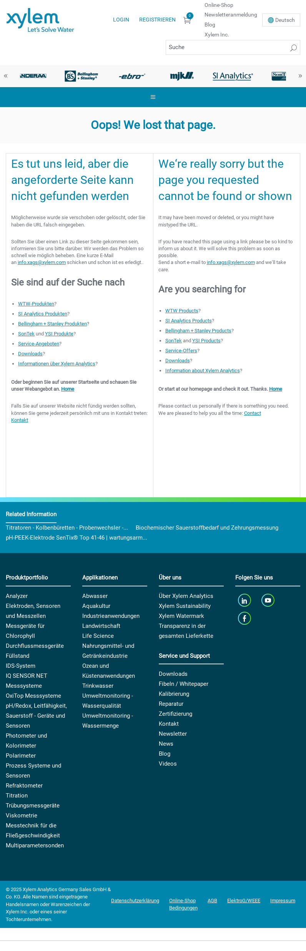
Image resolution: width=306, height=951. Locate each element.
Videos (168, 763)
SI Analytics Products (188, 321)
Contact (252, 413)
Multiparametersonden (35, 845)
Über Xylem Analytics (186, 596)
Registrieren (157, 20)
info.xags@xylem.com (42, 262)
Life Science (98, 635)
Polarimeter (21, 755)
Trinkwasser (97, 685)
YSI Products (206, 340)
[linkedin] (245, 600)
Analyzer (17, 596)
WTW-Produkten (36, 304)
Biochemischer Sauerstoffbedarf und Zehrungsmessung (207, 527)
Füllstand (17, 655)
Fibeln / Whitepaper (183, 683)
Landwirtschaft (101, 625)
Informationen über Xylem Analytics (56, 364)
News (166, 743)
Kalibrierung (174, 693)
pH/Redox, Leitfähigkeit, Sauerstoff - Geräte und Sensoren (36, 715)
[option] (31, 76)
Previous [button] (6, 76)
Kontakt (19, 420)
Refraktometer (24, 785)
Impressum (282, 900)
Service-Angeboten (38, 344)
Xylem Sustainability (185, 606)
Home (67, 389)
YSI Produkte (59, 334)
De (285, 20)
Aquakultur (96, 606)
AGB (212, 900)
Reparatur (171, 703)
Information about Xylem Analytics (202, 370)
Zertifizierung (175, 713)
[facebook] (245, 618)
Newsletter (173, 733)
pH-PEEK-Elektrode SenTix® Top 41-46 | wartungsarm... (76, 537)
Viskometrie (21, 815)
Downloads (30, 354)
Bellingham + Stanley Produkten (52, 324)
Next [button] (300, 76)
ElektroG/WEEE (243, 900)
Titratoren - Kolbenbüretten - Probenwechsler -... (67, 527)
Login (121, 20)
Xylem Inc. (217, 34)
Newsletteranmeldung (231, 15)
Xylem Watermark (181, 616)
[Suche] (233, 47)
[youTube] (269, 600)
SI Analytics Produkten (42, 314)
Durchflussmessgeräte (35, 645)
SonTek (26, 334)
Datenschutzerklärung (135, 900)
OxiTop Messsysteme (33, 695)
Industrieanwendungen (111, 616)
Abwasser (95, 596)
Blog (210, 24)
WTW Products (181, 311)
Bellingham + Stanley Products (198, 331)
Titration (17, 795)
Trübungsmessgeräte (33, 805)
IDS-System (20, 665)
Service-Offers (181, 350)
